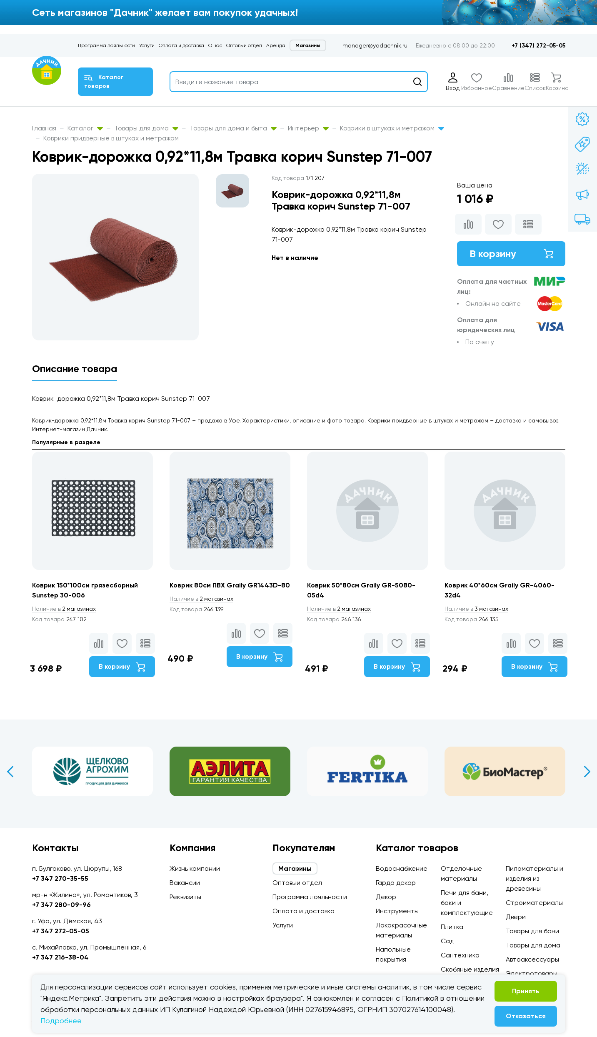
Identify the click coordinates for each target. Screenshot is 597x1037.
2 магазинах (64, 608)
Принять (526, 991)
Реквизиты (185, 897)
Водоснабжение (401, 868)
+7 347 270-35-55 (60, 878)
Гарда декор (396, 883)
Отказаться (526, 1016)
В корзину (511, 253)
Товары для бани (532, 931)
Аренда (275, 45)
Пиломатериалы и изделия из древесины (534, 878)
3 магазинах (477, 608)
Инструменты (397, 911)
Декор (386, 897)
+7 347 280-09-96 (61, 905)
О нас (215, 45)
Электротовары (531, 973)
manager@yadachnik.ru (374, 45)
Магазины (307, 45)
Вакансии (185, 883)
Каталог (85, 128)
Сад (447, 941)
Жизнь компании (195, 868)
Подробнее (61, 1020)
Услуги (147, 45)
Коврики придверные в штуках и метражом (111, 138)
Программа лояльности (106, 45)
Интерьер (308, 128)
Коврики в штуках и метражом (392, 128)
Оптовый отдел (244, 45)
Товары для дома (146, 128)
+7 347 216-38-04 (60, 957)
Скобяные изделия (470, 969)
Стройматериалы (534, 903)
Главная (44, 128)
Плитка (452, 927)
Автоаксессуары (532, 959)
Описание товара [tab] (74, 368)
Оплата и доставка (181, 45)
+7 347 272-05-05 (60, 931)
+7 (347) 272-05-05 (538, 45)
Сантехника (460, 955)
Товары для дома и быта (233, 128)
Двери (516, 917)
